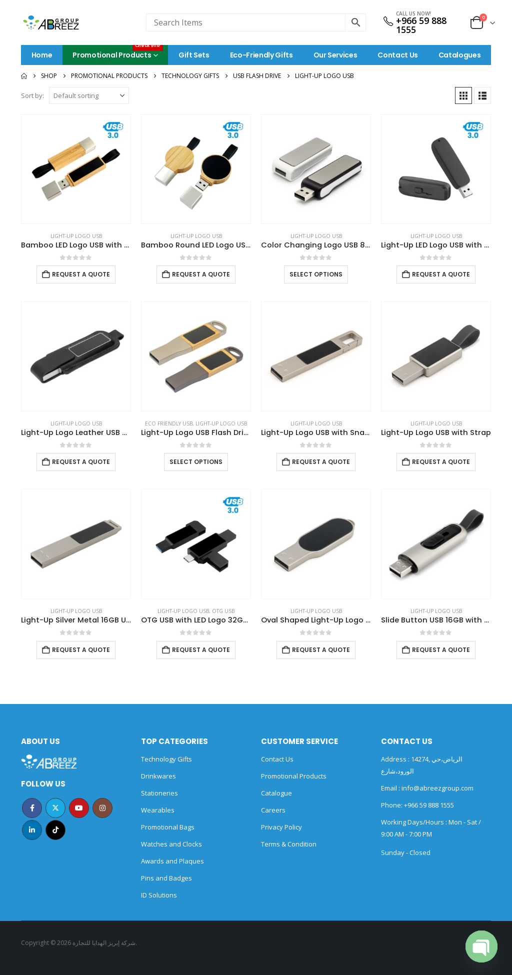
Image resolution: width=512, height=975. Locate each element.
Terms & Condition (288, 844)
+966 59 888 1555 (421, 25)
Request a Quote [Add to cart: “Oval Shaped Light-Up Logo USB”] (321, 650)
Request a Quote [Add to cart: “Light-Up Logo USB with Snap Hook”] (321, 462)
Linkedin (32, 830)
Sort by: (32, 95)
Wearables (157, 810)
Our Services (336, 55)
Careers (273, 810)
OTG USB (223, 611)
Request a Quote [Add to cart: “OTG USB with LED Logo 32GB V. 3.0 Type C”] (201, 650)
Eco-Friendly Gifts (261, 55)
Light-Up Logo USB (76, 236)
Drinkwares (158, 776)
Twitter (56, 808)
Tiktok (56, 830)
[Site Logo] (51, 23)
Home (42, 55)
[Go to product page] (76, 169)
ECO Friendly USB (168, 423)
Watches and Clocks (171, 844)
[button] (463, 95)
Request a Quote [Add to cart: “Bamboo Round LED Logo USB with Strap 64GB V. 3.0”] (201, 274)
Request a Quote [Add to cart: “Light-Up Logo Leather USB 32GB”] (81, 462)
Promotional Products (117, 52)
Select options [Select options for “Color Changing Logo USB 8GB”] (316, 274)
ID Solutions (159, 895)
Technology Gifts (166, 759)
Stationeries (159, 793)
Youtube (79, 808)
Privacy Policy (281, 827)
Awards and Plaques (172, 861)
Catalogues (459, 55)
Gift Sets (194, 55)
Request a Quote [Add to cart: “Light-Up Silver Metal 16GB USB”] (81, 650)
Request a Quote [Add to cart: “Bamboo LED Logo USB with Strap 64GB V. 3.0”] (81, 274)
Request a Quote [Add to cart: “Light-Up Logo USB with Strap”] (441, 462)
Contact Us (398, 55)
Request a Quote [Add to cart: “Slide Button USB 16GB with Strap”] (441, 650)
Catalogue (276, 793)
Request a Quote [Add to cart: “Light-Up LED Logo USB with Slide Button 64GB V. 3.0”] (441, 274)
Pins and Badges (166, 878)
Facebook (32, 808)
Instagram (102, 808)
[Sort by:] (89, 95)
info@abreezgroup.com (437, 788)
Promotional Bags (167, 827)
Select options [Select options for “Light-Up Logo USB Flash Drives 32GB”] (196, 462)
